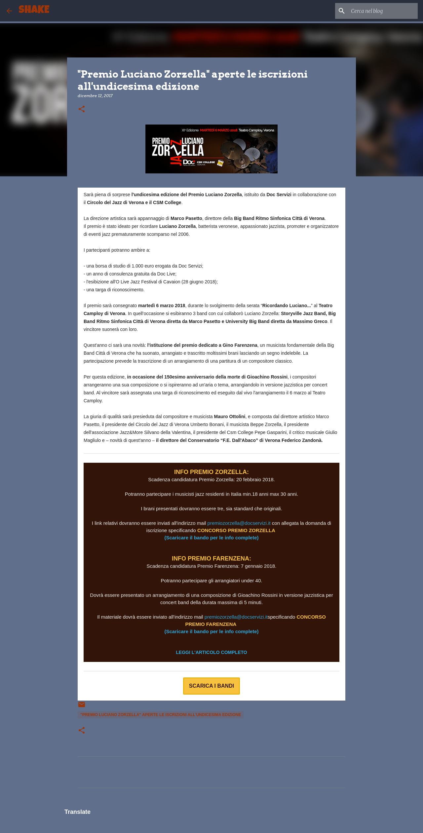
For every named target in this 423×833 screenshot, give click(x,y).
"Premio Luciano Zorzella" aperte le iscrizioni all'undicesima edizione (160, 714)
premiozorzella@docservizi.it (239, 523)
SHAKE (34, 10)
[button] (82, 109)
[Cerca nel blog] (383, 11)
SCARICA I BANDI (211, 686)
